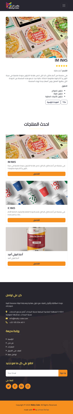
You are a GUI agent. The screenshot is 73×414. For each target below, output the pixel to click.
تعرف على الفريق (13, 350)
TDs (64, 102)
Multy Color (35, 405)
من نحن (10, 342)
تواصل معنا (11, 354)
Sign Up (63, 373)
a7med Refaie (43, 409)
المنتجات (10, 346)
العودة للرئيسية (53, 102)
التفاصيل (36, 174)
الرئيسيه (10, 339)
